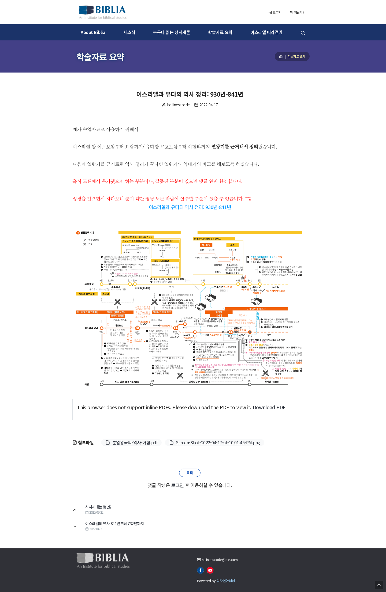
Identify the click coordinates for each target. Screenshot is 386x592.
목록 (189, 472)
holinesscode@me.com (220, 559)
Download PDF (269, 407)
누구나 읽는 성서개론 (171, 32)
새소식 (129, 32)
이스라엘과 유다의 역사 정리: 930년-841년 (190, 206)
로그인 (274, 12)
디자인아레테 (226, 580)
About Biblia (93, 32)
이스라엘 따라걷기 (266, 32)
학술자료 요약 (220, 32)
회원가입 (297, 12)
